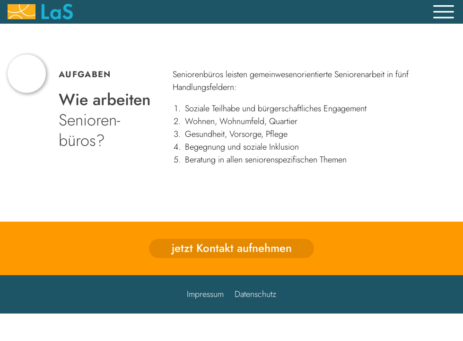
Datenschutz (255, 294)
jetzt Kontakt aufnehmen (232, 248)
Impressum (205, 294)
